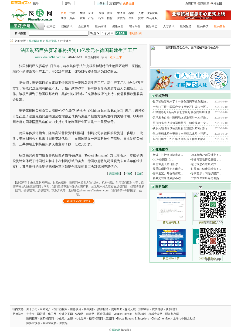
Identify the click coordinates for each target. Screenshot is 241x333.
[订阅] (131, 33)
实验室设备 (50, 323)
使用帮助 (116, 309)
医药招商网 (47, 318)
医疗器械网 (61, 309)
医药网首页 (36, 41)
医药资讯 (51, 41)
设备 (131, 18)
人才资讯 (168, 26)
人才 (141, 13)
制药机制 (140, 314)
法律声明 (143, 309)
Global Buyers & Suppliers (132, 318)
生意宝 (30, 314)
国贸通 (41, 314)
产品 (91, 18)
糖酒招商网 (96, 318)
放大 (112, 57)
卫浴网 (110, 318)
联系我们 (171, 309)
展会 (72, 18)
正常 (119, 57)
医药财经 (100, 26)
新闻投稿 (203, 3)
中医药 (121, 13)
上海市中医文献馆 (184, 318)
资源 (82, 18)
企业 (91, 13)
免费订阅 (191, 3)
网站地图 (216, 3)
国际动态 (151, 26)
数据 (82, 13)
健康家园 (117, 26)
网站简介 (45, 309)
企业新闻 (83, 26)
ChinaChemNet (160, 318)
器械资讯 (66, 26)
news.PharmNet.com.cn (50, 57)
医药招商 (31, 318)
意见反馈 (130, 309)
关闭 (139, 173)
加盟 (70, 318)
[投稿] (138, 33)
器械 (131, 13)
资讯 (101, 13)
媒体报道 (103, 309)
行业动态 (49, 26)
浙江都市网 (172, 314)
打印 (128, 173)
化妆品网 (80, 318)
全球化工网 (66, 314)
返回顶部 (114, 173)
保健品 (121, 18)
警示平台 (134, 26)
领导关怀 (89, 309)
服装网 (90, 314)
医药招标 (219, 26)
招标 (109, 18)
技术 (141, 18)
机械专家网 (156, 314)
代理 (72, 13)
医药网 (116, 330)
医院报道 (185, 26)
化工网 (52, 314)
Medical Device (122, 314)
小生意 (60, 318)
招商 (63, 13)
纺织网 (79, 314)
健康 (109, 13)
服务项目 (75, 309)
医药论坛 (152, 18)
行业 (101, 18)
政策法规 (152, 13)
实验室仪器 (33, 323)
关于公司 (31, 309)
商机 (63, 18)
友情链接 (157, 309)
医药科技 (202, 26)
